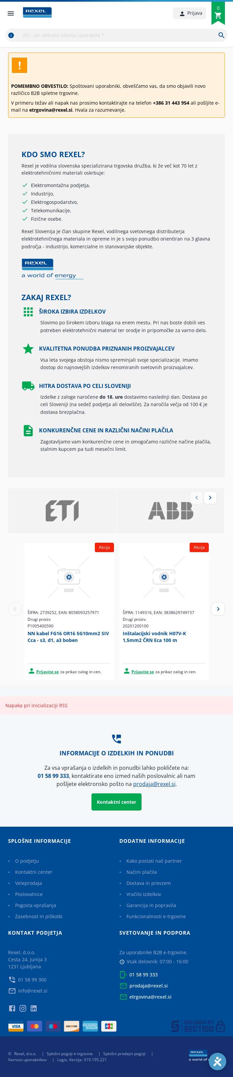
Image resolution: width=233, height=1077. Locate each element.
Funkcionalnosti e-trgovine (156, 916)
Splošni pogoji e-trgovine (70, 1053)
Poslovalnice (29, 894)
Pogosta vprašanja (35, 905)
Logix (62, 1060)
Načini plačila (141, 872)
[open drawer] (10, 13)
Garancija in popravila (151, 905)
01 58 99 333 (53, 776)
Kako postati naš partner (154, 861)
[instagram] (23, 1005)
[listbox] (116, 513)
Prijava (190, 13)
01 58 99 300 (32, 979)
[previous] (12, 47)
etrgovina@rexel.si (150, 997)
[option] (62, 513)
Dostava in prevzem (148, 883)
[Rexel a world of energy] (207, 1057)
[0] (218, 15)
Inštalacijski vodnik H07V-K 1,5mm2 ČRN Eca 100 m (154, 636)
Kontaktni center (116, 802)
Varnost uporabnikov (27, 1060)
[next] (221, 47)
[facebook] (12, 1005)
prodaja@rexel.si (154, 784)
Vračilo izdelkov (143, 894)
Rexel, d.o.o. (25, 1053)
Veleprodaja (28, 883)
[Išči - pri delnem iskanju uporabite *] (221, 35)
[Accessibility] (217, 1061)
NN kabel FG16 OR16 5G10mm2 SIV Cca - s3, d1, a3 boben (68, 636)
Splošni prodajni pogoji (124, 1053)
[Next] (218, 609)
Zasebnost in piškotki (39, 916)
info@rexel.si (32, 991)
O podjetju (27, 861)
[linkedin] (34, 1005)
